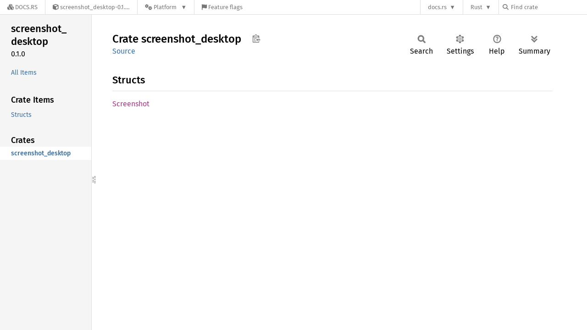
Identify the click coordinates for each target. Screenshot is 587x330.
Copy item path (256, 38)
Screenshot (131, 103)
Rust (476, 7)
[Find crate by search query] (548, 7)
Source (123, 51)
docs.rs (437, 7)
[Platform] (166, 7)
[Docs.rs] (22, 7)
